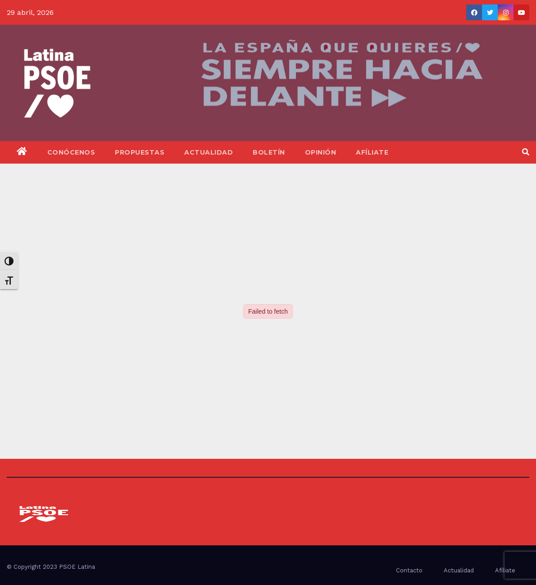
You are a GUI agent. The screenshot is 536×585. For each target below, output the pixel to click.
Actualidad (208, 152)
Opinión (320, 152)
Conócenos (71, 152)
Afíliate (372, 152)
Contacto (409, 570)
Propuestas (139, 152)
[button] (525, 152)
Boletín (269, 152)
